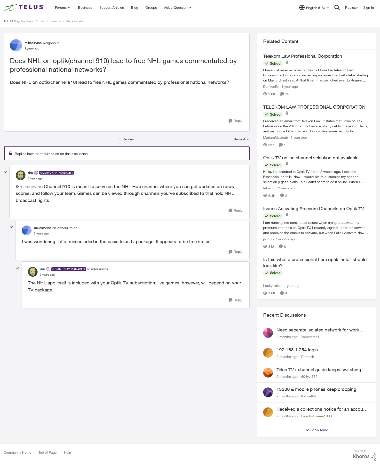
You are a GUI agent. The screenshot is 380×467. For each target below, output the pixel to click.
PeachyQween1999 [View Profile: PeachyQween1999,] (316, 416)
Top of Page (48, 452)
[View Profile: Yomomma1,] (268, 333)
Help (67, 452)
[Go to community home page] (24, 7)
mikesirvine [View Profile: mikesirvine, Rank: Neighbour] (33, 43)
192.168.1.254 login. (298, 349)
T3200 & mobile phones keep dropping (316, 389)
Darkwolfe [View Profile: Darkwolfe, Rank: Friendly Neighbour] (271, 86)
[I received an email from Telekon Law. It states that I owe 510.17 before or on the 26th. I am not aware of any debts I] (316, 125)
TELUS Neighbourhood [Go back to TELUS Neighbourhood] (19, 21)
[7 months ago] (284, 239)
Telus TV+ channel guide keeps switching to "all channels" (321, 370)
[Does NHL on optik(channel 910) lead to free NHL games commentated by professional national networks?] (35, 178)
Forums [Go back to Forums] (56, 21)
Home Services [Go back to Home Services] (75, 21)
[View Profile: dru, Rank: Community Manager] (20, 175)
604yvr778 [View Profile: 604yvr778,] (309, 376)
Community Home (17, 452)
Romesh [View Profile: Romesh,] (307, 356)
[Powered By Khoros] (364, 455)
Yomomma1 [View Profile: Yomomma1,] (310, 337)
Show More (316, 430)
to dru (74, 228)
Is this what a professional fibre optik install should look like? (315, 262)
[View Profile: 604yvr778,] (268, 373)
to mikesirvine (97, 269)
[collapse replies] (5, 172)
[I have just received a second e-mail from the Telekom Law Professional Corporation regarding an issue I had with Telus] (316, 75)
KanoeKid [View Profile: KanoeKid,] (308, 396)
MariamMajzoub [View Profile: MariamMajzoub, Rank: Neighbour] (275, 137)
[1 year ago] (289, 86)
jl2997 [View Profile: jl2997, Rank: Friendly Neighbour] (267, 239)
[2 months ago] (287, 336)
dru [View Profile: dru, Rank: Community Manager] (30, 173)
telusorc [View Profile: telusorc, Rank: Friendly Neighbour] (269, 188)
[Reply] (235, 121)
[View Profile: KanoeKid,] (268, 392)
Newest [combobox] (241, 139)
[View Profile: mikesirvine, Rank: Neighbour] (16, 45)
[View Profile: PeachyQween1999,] (268, 412)
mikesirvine (31, 186)
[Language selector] (314, 7)
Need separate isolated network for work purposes (318, 330)
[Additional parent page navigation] (42, 21)
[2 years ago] (286, 188)
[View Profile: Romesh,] (268, 353)
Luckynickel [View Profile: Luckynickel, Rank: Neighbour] (272, 285)
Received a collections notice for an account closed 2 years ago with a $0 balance (322, 409)
